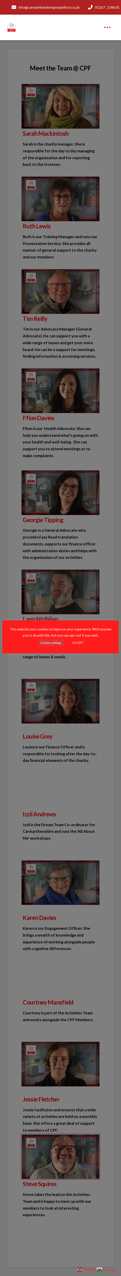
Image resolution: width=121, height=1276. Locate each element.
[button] (107, 27)
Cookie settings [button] (50, 643)
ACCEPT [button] (78, 643)
